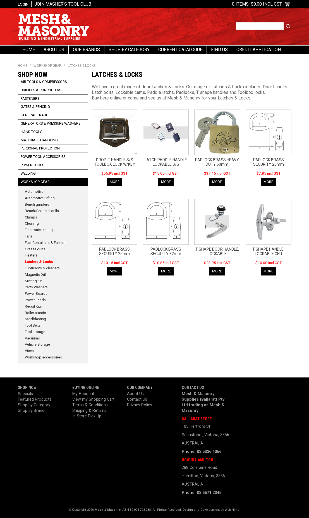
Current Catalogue (180, 49)
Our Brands (86, 49)
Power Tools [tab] (32, 165)
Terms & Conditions (90, 405)
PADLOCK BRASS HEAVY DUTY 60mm (217, 162)
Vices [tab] (29, 351)
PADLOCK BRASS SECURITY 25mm (114, 251)
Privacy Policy (139, 405)
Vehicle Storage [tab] (37, 344)
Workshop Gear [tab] (35, 182)
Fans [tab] (29, 236)
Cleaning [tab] (32, 223)
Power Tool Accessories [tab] (43, 157)
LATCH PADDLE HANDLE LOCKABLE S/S (166, 162)
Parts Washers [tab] (36, 287)
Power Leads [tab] (35, 300)
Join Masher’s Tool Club (62, 4)
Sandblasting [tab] (35, 319)
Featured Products (34, 399)
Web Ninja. (232, 510)
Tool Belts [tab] (33, 325)
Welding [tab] (28, 173)
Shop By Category (129, 49)
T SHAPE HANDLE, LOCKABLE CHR (268, 251)
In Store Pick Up (86, 416)
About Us (54, 49)
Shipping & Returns (89, 410)
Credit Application (258, 49)
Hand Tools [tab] (31, 132)
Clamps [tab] (31, 217)
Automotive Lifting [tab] (40, 198)
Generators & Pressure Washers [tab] (50, 123)
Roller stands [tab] (35, 313)
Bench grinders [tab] (37, 204)
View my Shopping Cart (93, 399)
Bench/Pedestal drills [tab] (42, 211)
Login (23, 4)
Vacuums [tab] (32, 338)
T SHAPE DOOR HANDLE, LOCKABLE (217, 251)
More (114, 182)
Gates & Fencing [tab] (35, 106)
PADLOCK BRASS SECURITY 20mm (268, 162)
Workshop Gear (47, 66)
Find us (219, 49)
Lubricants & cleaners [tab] (42, 268)
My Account (83, 393)
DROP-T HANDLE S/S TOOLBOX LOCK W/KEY (114, 162)
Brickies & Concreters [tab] (41, 90)
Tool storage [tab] (35, 332)
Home (28, 49)
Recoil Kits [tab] (33, 306)
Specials (25, 393)
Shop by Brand (31, 410)
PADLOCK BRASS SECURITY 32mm (165, 251)
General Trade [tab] (34, 115)
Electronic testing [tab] (39, 230)
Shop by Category (34, 405)
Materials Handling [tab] (39, 140)
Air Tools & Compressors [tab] (44, 82)
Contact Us (137, 399)
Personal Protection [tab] (40, 148)
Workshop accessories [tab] (43, 357)
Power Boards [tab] (36, 293)
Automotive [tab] (34, 191)
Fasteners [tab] (30, 98)
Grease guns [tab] (35, 249)
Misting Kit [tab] (33, 281)
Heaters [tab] (31, 255)
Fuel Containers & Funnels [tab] (45, 243)
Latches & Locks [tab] (39, 262)
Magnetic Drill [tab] (36, 274)
